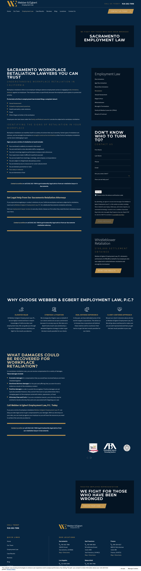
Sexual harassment (15, 103)
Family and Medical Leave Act (40, 119)
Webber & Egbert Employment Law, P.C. (27, 205)
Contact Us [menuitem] (72, 11)
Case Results (11, 530)
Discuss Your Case (93, 482)
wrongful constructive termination (44, 135)
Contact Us (10, 546)
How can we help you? (102, 179)
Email (96, 168)
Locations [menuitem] (63, 11)
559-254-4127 (117, 521)
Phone (97, 162)
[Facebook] (123, 504)
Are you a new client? (101, 174)
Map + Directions (64, 529)
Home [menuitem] (9, 11)
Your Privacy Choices (29, 565)
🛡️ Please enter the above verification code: (109, 195)
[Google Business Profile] (114, 504)
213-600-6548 (65, 540)
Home (9, 517)
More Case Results (108, 271)
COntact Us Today (121, 11)
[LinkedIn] (128, 504)
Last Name (98, 156)
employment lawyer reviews (21, 209)
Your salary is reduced (16, 170)
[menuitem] (113, 79)
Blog (8, 538)
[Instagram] (133, 504)
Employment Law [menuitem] (27, 11)
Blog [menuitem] (55, 11)
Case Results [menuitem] (40, 11)
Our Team (10, 521)
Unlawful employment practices (19, 106)
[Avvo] (119, 504)
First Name (98, 150)
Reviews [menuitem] (49, 11)
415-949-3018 (91, 521)
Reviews (9, 534)
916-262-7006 (128, 4)
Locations (10, 542)
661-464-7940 (91, 540)
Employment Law (12, 526)
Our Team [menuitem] (16, 11)
